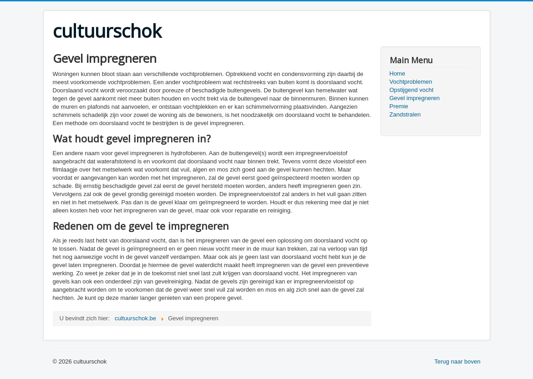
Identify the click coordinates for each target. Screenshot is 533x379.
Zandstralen (405, 114)
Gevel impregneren (415, 98)
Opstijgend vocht (412, 89)
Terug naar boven (457, 361)
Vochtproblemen (411, 81)
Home (398, 73)
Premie (399, 106)
